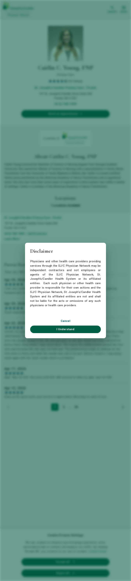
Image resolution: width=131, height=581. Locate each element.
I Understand (65, 329)
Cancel (65, 321)
